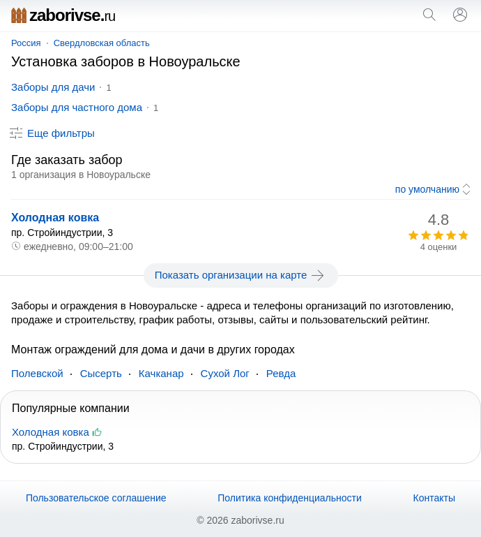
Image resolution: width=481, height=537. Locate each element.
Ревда (281, 373)
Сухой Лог (225, 373)
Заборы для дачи (53, 87)
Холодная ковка (55, 217)
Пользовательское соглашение (96, 497)
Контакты (434, 497)
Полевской (37, 373)
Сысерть (101, 373)
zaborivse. (63, 15)
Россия (26, 43)
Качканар (161, 373)
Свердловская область (102, 43)
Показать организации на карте (241, 275)
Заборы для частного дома (76, 107)
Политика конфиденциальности (289, 497)
